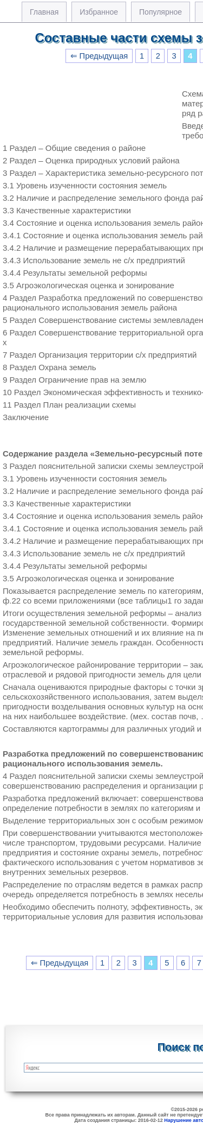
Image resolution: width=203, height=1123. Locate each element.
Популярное (160, 12)
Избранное (99, 12)
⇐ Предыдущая (99, 56)
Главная (44, 12)
